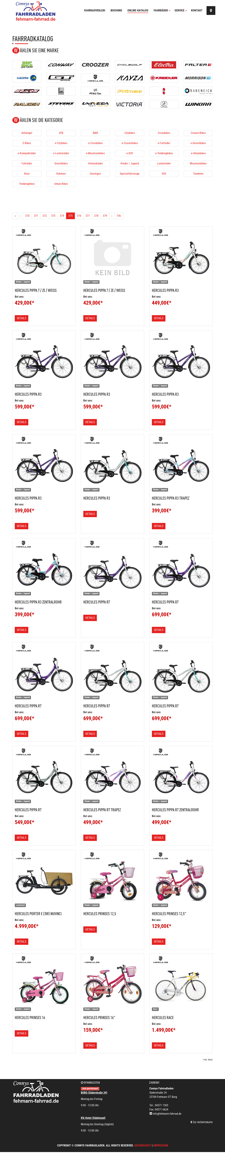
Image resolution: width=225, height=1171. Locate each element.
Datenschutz (143, 1145)
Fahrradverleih (94, 10)
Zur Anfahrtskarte (202, 1122)
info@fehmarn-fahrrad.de (167, 1113)
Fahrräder (162, 10)
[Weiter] (111, 216)
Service (181, 10)
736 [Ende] (119, 215)
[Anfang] (15, 216)
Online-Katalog (137, 10)
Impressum (161, 1145)
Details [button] (21, 318)
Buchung (116, 10)
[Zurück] (20, 216)
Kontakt (196, 10)
